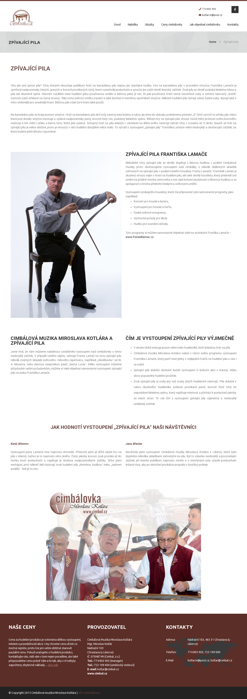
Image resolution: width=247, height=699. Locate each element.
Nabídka (133, 24)
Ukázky (149, 24)
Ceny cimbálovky (171, 24)
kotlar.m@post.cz (212, 15)
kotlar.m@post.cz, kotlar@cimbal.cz (210, 660)
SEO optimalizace (89, 692)
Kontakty (233, 24)
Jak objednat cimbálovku (205, 24)
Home (212, 41)
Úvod (117, 24)
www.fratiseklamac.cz (140, 237)
